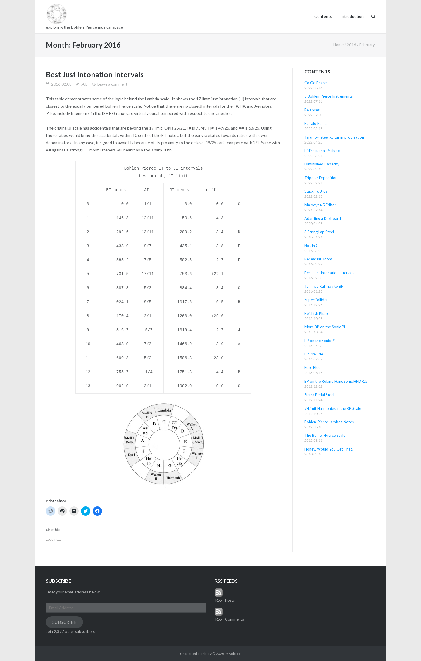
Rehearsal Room (318, 259)
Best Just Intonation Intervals (95, 74)
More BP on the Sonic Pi (324, 327)
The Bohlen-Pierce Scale (324, 435)
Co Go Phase (315, 82)
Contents (323, 16)
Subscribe (64, 622)
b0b (84, 84)
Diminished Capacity (321, 164)
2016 (351, 44)
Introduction (352, 16)
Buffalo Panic (315, 123)
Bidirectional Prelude (322, 150)
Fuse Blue (312, 367)
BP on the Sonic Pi (319, 340)
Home (338, 44)
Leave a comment (112, 84)
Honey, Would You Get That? (329, 449)
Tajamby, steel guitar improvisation (334, 137)
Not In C (311, 245)
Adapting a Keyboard (322, 218)
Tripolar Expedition (320, 177)
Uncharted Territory (196, 653)
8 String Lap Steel (319, 231)
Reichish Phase (316, 313)
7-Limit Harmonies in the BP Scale (332, 408)
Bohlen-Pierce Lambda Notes (329, 422)
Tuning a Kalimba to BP (324, 286)
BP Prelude (313, 354)
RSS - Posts (225, 595)
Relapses (312, 110)
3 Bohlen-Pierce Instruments (328, 96)
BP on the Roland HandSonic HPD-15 (335, 381)
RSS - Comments (229, 615)
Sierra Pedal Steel (319, 394)
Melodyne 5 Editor (320, 205)
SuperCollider (316, 299)
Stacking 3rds (315, 191)
